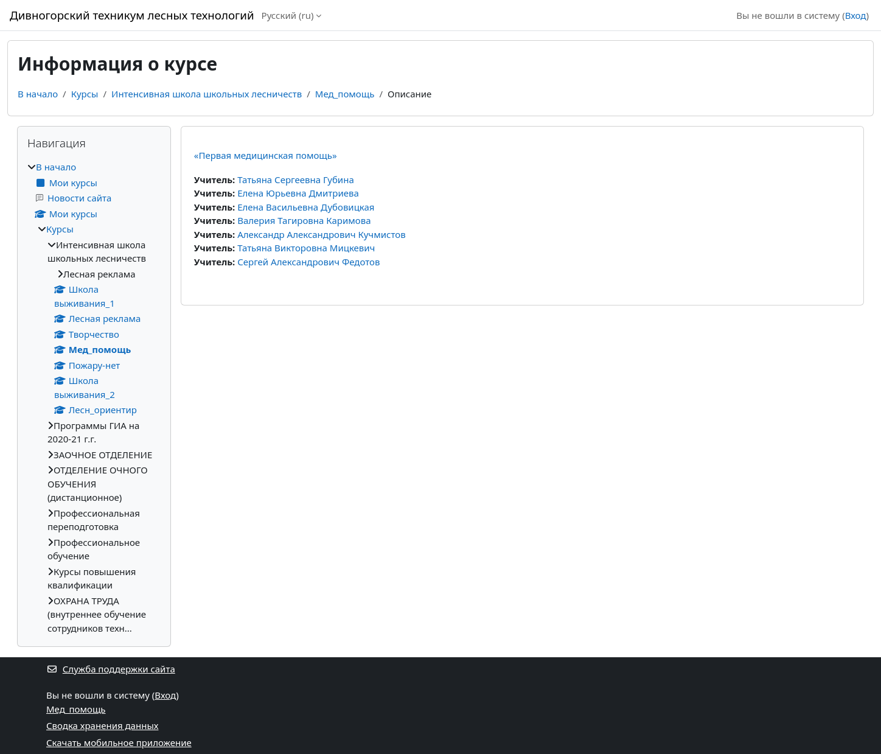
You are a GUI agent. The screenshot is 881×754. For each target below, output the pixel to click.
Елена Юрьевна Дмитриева (298, 193)
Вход (855, 15)
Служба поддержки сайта (110, 669)
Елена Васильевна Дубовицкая (305, 207)
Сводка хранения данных (102, 725)
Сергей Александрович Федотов (308, 262)
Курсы (85, 94)
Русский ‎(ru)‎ (288, 15)
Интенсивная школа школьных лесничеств (206, 94)
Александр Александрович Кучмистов (321, 234)
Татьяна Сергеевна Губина (295, 179)
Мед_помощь (345, 94)
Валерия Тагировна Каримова (304, 220)
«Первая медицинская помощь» (265, 155)
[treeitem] (94, 397)
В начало (38, 94)
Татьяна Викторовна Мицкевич (306, 248)
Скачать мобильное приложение (119, 742)
